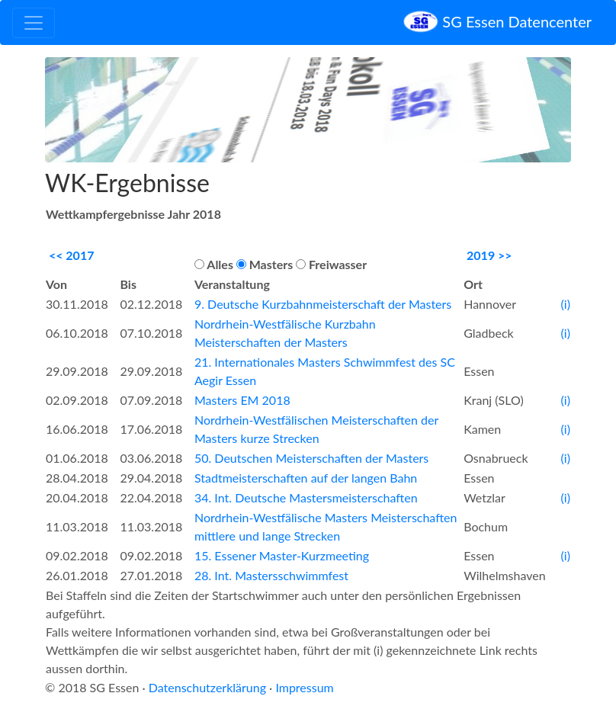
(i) (565, 304)
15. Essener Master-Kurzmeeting (281, 555)
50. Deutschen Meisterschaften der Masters (311, 458)
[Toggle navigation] (33, 23)
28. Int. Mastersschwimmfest (271, 575)
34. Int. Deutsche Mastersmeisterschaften (306, 497)
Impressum (304, 687)
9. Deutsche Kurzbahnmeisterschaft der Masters (322, 304)
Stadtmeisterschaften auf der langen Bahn (305, 477)
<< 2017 (72, 255)
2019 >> (489, 255)
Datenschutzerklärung (207, 687)
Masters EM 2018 (242, 400)
